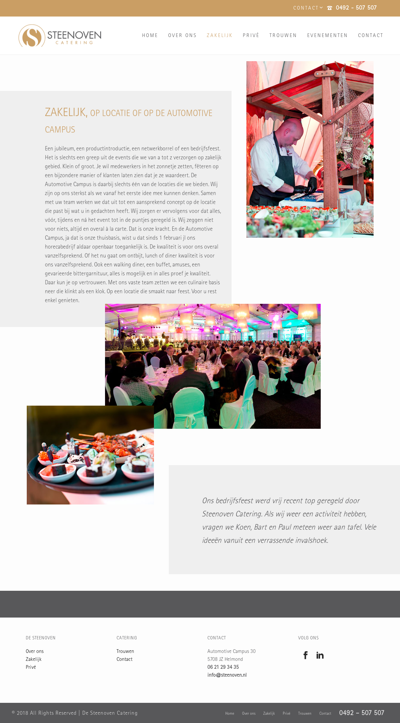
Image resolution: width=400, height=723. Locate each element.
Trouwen (283, 36)
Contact (370, 36)
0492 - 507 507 (356, 8)
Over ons (182, 36)
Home (150, 36)
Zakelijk (220, 36)
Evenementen (327, 36)
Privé (251, 36)
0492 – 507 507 (361, 713)
